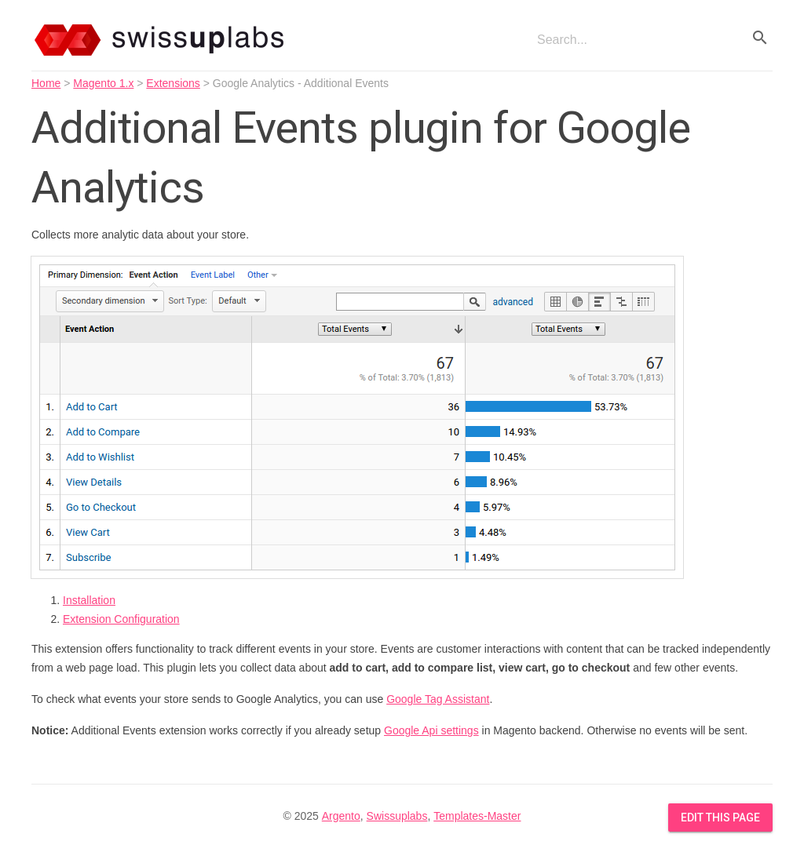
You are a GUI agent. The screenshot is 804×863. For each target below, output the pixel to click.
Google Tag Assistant (437, 699)
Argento (341, 816)
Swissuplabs (397, 816)
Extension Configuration (121, 619)
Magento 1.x (103, 83)
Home (45, 83)
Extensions (172, 83)
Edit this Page (720, 817)
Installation (89, 600)
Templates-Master (477, 816)
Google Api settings (431, 730)
